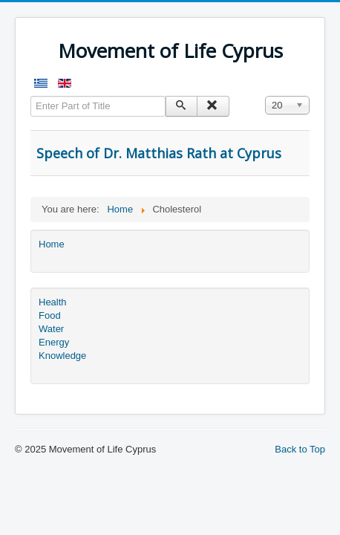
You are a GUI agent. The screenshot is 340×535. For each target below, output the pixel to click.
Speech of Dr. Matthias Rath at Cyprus (158, 153)
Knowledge (62, 355)
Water (51, 328)
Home (52, 244)
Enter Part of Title (30, 96)
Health (53, 302)
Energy (54, 342)
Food (50, 315)
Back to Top (300, 449)
